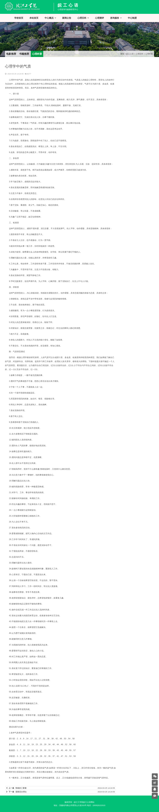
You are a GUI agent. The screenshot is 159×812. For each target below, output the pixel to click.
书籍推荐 (24, 53)
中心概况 (49, 18)
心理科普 (37, 53)
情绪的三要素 (21, 788)
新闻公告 (66, 18)
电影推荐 (11, 53)
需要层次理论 (21, 792)
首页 (122, 54)
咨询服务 (114, 18)
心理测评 (99, 18)
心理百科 (81, 18)
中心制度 (132, 18)
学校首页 (18, 18)
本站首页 (33, 18)
